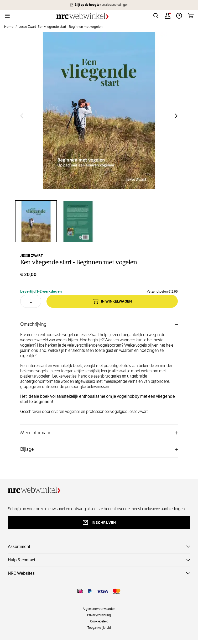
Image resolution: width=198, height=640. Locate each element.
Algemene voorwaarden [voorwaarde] (99, 608)
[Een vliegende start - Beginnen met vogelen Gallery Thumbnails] (99, 221)
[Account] (167, 16)
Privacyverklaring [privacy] (99, 615)
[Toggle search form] (156, 16)
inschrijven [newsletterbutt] (99, 522)
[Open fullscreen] (99, 116)
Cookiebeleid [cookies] (99, 621)
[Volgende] (176, 116)
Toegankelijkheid (99, 627)
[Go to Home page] (82, 16)
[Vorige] (22, 116)
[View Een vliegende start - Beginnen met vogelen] (36, 221)
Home (8, 27)
